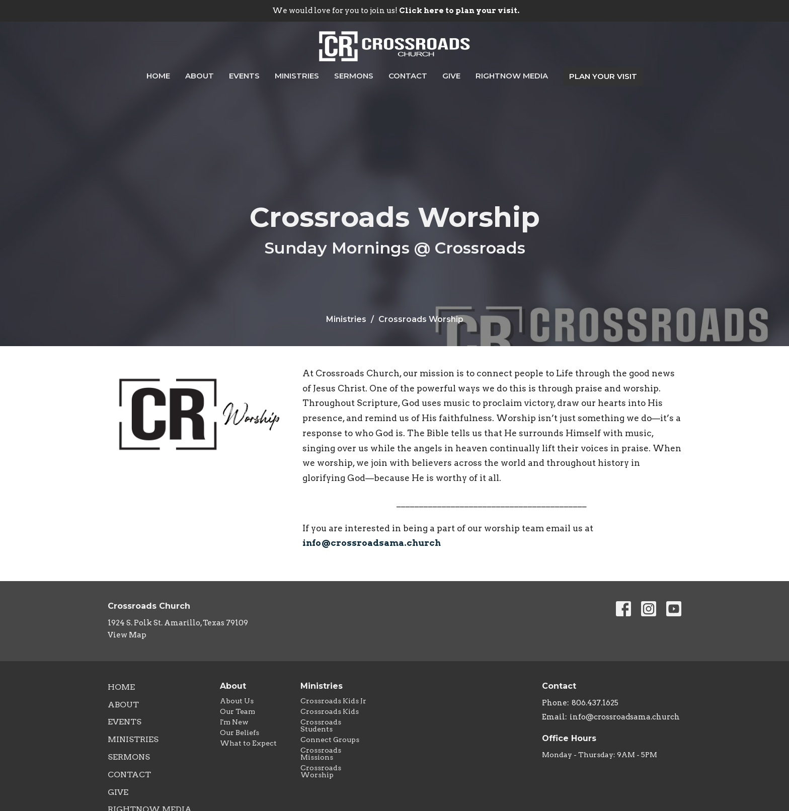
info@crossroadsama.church (371, 543)
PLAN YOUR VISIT (603, 76)
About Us (237, 701)
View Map (127, 634)
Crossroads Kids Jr (333, 701)
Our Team (237, 711)
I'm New (234, 722)
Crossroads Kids (329, 711)
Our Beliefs (239, 732)
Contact (407, 75)
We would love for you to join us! (395, 10)
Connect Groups (329, 740)
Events (244, 75)
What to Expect (248, 743)
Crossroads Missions (320, 753)
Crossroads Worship (320, 771)
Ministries (297, 75)
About (199, 75)
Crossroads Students (320, 725)
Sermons (353, 75)
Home (158, 75)
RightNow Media (512, 75)
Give (451, 75)
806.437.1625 (595, 702)
